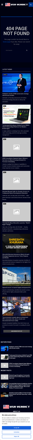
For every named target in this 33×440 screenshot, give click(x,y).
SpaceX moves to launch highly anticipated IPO (16, 287)
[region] (16, 426)
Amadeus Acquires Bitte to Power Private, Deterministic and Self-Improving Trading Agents (20, 394)
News (5, 106)
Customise (16, 432)
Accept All (16, 427)
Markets (5, 74)
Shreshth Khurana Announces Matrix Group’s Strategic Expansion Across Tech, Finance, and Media (15, 256)
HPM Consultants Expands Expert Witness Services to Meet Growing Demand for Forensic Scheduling (15, 160)
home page (6, 42)
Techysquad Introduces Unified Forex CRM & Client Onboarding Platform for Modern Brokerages (15, 126)
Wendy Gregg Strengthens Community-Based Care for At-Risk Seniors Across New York (19, 377)
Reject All (16, 436)
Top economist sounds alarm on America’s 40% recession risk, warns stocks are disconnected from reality (15, 319)
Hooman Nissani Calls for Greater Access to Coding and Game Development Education (15, 192)
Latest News (7, 69)
